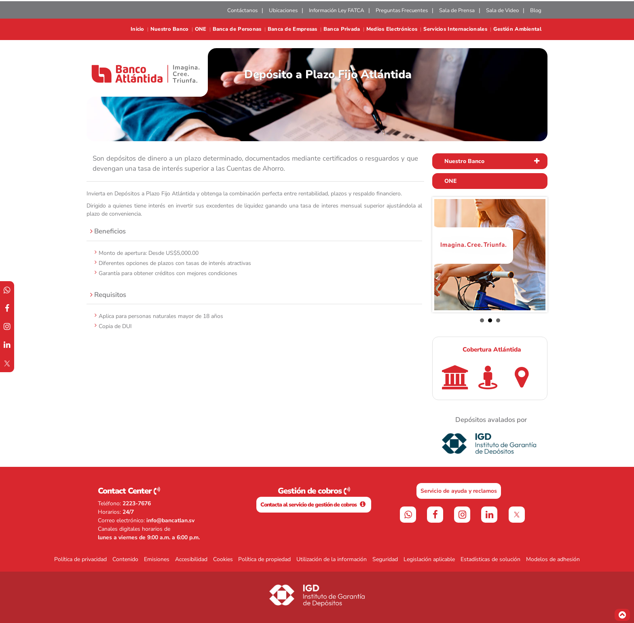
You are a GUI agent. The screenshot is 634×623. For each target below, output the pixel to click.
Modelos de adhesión (553, 559)
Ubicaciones (283, 10)
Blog (535, 10)
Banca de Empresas (292, 29)
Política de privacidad (80, 559)
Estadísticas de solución (490, 559)
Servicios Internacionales (455, 29)
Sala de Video (502, 10)
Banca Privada (341, 29)
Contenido (125, 559)
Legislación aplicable (429, 559)
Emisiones (156, 559)
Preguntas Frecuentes (402, 10)
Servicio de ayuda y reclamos (459, 491)
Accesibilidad (191, 559)
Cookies (223, 559)
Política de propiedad (264, 559)
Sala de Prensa (457, 10)
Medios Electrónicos (392, 29)
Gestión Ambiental (517, 29)
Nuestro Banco (169, 29)
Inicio (137, 29)
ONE (201, 29)
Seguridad (385, 559)
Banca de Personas (237, 29)
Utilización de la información (331, 559)
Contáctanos (242, 10)
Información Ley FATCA (336, 10)
